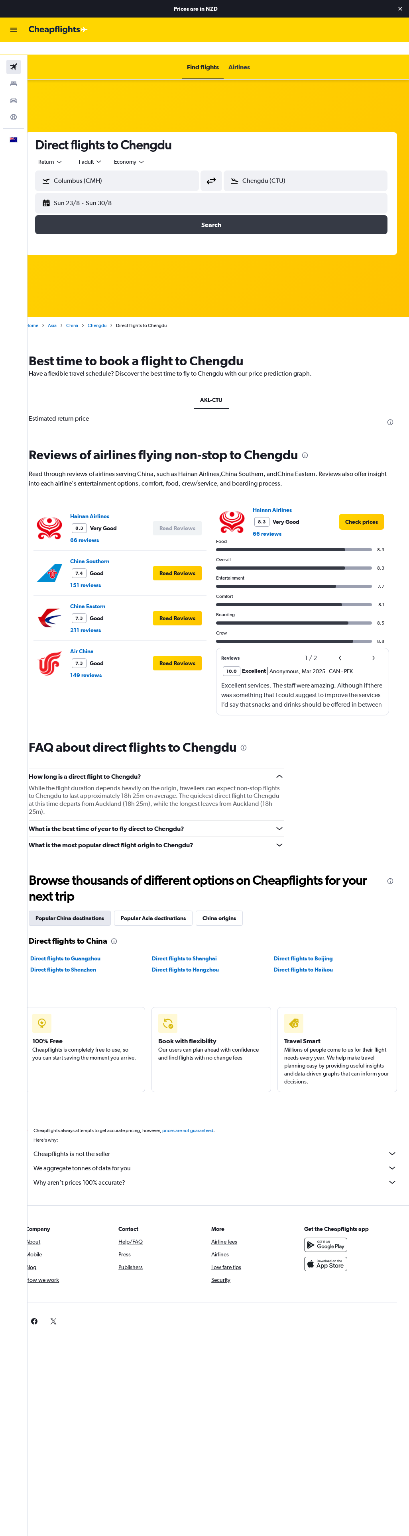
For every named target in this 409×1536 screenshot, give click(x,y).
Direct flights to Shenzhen (77, 957)
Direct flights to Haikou (307, 957)
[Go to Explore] (13, 104)
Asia (66, 312)
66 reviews (98, 527)
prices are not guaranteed (201, 1118)
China (86, 312)
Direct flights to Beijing (307, 945)
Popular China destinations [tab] (83, 905)
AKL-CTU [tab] (218, 387)
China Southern (103, 548)
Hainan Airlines (103, 503)
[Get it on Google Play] (329, 1232)
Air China (96, 638)
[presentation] (390, 409)
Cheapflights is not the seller (222, 1141)
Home (45, 312)
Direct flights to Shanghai (193, 945)
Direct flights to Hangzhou (194, 957)
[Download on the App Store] (329, 1251)
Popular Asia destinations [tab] (167, 905)
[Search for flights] (13, 54)
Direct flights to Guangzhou (79, 945)
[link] (361, 509)
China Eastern (101, 593)
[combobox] (143, 149)
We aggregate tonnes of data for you (222, 1155)
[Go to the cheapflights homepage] (58, 30)
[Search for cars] (13, 88)
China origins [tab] (233, 905)
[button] (400, 9)
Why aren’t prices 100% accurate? (222, 1169)
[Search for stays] (13, 71)
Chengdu (111, 312)
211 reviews (99, 617)
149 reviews (100, 662)
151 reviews (99, 572)
